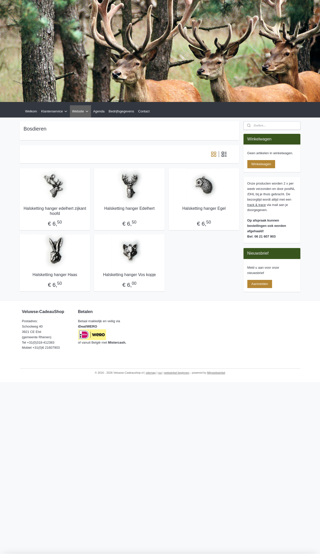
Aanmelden (259, 284)
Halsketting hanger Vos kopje (129, 274)
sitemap (151, 372)
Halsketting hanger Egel (204, 208)
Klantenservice (54, 111)
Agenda (99, 111)
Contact (144, 111)
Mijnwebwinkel (216, 372)
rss (160, 372)
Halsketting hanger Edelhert (129, 208)
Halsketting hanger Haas (55, 274)
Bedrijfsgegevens (121, 111)
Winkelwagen (261, 164)
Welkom (31, 111)
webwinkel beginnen (176, 372)
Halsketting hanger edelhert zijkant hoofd (55, 210)
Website (80, 111)
